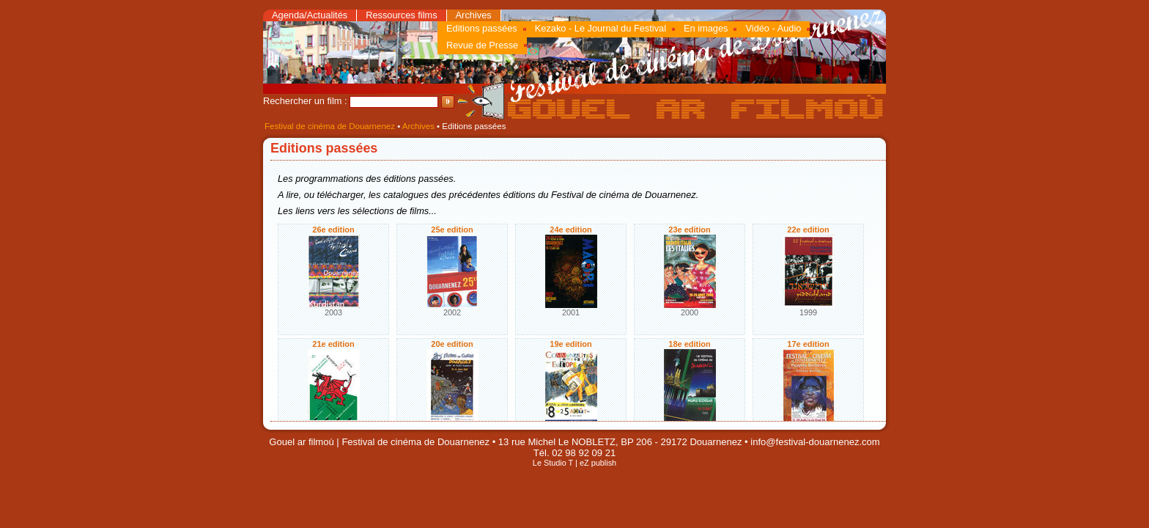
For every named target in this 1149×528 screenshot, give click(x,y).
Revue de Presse (482, 45)
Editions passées (481, 28)
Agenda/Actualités (309, 15)
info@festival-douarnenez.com (814, 441)
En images (706, 28)
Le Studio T (553, 462)
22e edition (808, 229)
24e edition (570, 229)
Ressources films (401, 15)
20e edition (452, 344)
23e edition (689, 229)
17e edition (808, 344)
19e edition (570, 344)
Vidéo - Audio (773, 28)
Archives (474, 15)
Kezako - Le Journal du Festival (600, 28)
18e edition (689, 344)
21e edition (333, 344)
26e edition (333, 229)
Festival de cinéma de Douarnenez (330, 126)
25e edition (452, 229)
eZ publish (598, 462)
